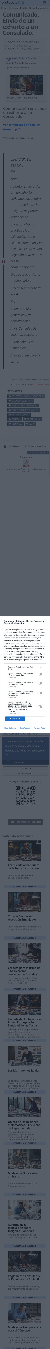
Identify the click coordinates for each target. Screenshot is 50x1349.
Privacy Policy (40, 728)
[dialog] (25, 674)
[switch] (40, 674)
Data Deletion (10, 728)
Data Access (25, 728)
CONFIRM (15, 719)
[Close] (44, 621)
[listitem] (25, 668)
